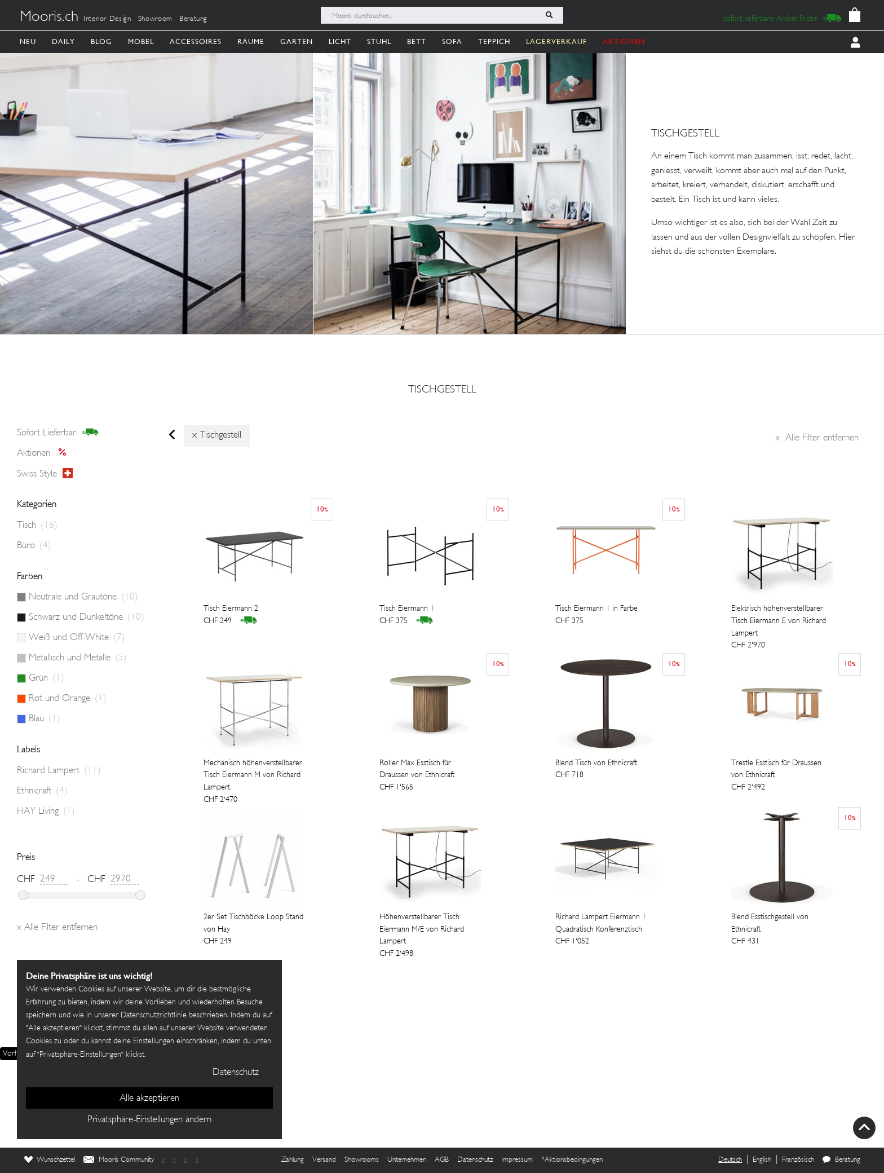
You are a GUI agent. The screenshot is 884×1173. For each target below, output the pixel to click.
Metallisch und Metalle (78, 658)
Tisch (37, 525)
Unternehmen (406, 1160)
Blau (44, 719)
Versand (324, 1160)
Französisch (798, 1160)
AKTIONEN (624, 41)
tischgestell (442, 390)
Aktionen (45, 453)
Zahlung (292, 1160)
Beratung (193, 19)
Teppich (494, 41)
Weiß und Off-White (77, 637)
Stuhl (379, 41)
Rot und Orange (68, 698)
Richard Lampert (59, 770)
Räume (250, 41)
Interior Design (107, 19)
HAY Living (46, 811)
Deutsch (730, 1160)
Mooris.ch (49, 17)
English (762, 1160)
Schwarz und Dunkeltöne (86, 617)
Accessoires (196, 41)
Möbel (141, 41)
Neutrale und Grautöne (83, 597)
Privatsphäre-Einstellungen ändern (149, 1120)
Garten (296, 41)
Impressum (517, 1160)
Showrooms (361, 1160)
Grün (46, 678)
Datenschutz (475, 1160)
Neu (28, 41)
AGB (442, 1160)
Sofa (452, 41)
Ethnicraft (42, 791)
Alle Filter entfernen (817, 438)
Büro (34, 545)
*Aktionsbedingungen (572, 1160)
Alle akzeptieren (149, 1098)
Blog (101, 41)
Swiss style (45, 473)
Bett (416, 41)
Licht (340, 41)
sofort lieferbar (58, 432)
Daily (63, 41)
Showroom (155, 19)
